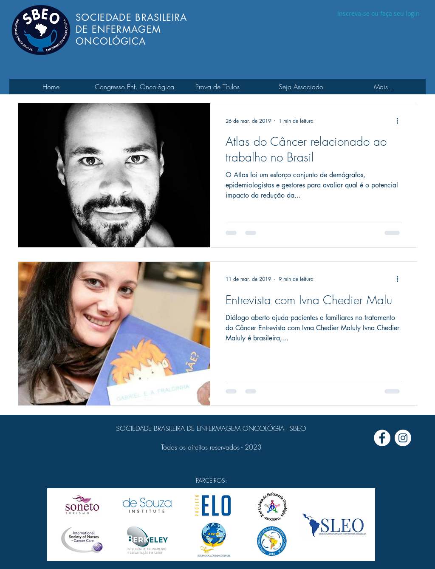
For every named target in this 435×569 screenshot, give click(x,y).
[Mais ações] (400, 121)
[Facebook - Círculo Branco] (382, 438)
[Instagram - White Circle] (403, 438)
